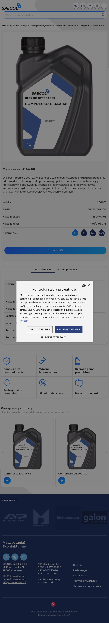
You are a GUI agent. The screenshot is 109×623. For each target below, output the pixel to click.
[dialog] (54, 311)
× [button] (88, 281)
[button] (54, 341)
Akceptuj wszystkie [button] (71, 333)
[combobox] (84, 281)
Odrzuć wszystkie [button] (71, 325)
